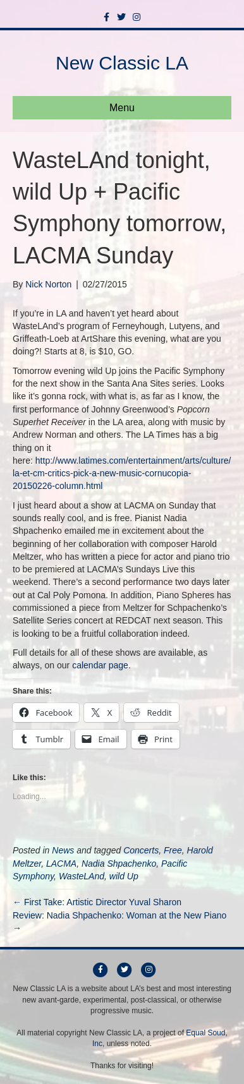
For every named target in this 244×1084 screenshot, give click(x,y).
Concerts (141, 850)
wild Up (123, 876)
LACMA (61, 863)
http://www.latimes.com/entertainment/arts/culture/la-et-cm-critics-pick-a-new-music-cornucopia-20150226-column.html (122, 473)
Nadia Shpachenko (119, 863)
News (63, 850)
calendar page (100, 665)
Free (173, 850)
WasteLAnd (81, 876)
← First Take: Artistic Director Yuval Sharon (97, 902)
